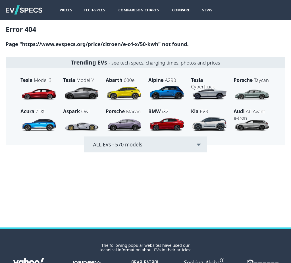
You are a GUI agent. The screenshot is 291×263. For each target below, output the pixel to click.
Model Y (78, 80)
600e (120, 80)
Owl (76, 111)
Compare (181, 10)
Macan (123, 111)
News (206, 10)
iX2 (158, 111)
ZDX (32, 111)
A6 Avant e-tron (249, 114)
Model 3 (35, 80)
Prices (65, 10)
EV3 (199, 111)
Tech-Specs (94, 10)
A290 (162, 80)
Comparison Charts (139, 10)
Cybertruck (203, 83)
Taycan (251, 80)
